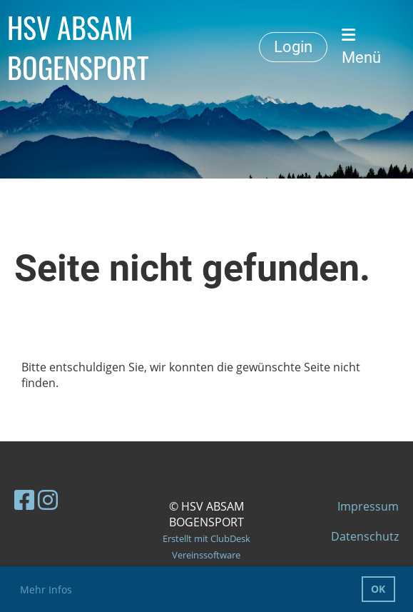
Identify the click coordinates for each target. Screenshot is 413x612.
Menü (361, 46)
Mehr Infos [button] (46, 589)
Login (293, 47)
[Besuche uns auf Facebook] (24, 499)
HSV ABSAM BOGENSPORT (78, 47)
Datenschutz (365, 536)
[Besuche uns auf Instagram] (48, 499)
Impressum (368, 506)
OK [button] (378, 589)
